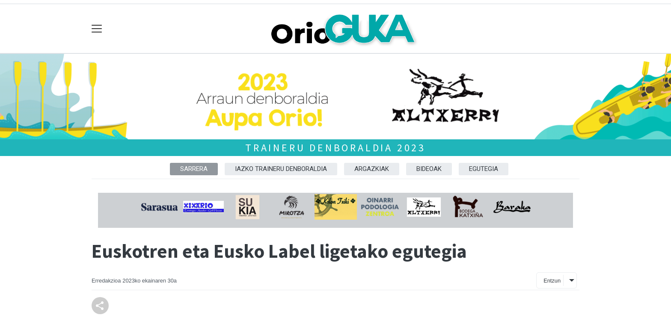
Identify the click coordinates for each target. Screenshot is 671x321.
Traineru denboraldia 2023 (335, 147)
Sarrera (194, 169)
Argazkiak (371, 169)
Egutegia (483, 169)
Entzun (552, 280)
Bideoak (429, 169)
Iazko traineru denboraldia (281, 169)
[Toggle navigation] (97, 28)
